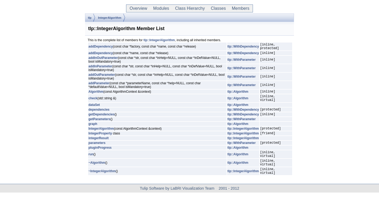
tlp (89, 17)
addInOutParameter (103, 60)
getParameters (99, 125)
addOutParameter (101, 77)
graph (92, 130)
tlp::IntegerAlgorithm (159, 40)
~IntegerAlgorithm (102, 184)
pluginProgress (100, 156)
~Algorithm (96, 174)
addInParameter (100, 69)
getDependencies (101, 120)
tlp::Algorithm (237, 94)
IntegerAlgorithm (109, 17)
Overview (138, 8)
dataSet (94, 109)
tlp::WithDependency (243, 47)
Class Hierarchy (190, 8)
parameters (97, 151)
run (90, 164)
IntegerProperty (100, 141)
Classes (218, 8)
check (92, 102)
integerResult (98, 146)
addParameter (98, 85)
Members (241, 8)
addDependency (100, 47)
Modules (161, 8)
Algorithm (95, 94)
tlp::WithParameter (241, 62)
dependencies (98, 115)
